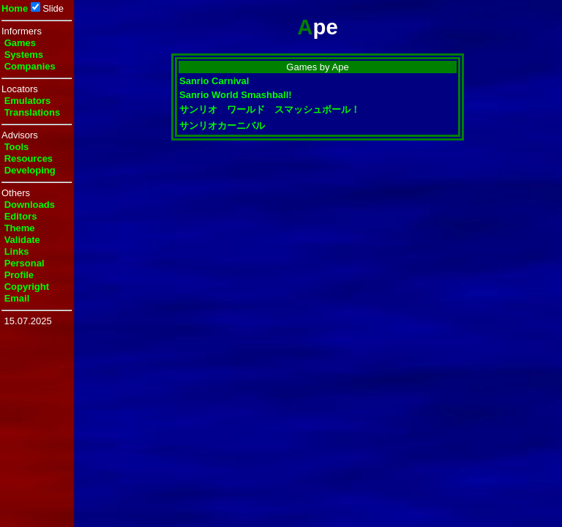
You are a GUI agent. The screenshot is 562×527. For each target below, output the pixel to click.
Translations (32, 112)
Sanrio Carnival (214, 80)
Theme (19, 228)
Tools (16, 146)
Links (16, 251)
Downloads (29, 204)
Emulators (27, 100)
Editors (20, 216)
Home (14, 8)
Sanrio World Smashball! (235, 94)
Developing (30, 170)
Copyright (26, 286)
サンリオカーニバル (222, 125)
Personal (24, 263)
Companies (30, 66)
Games (20, 42)
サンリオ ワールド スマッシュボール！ (269, 109)
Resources (28, 158)
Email (17, 298)
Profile (19, 274)
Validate (22, 239)
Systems (23, 54)
